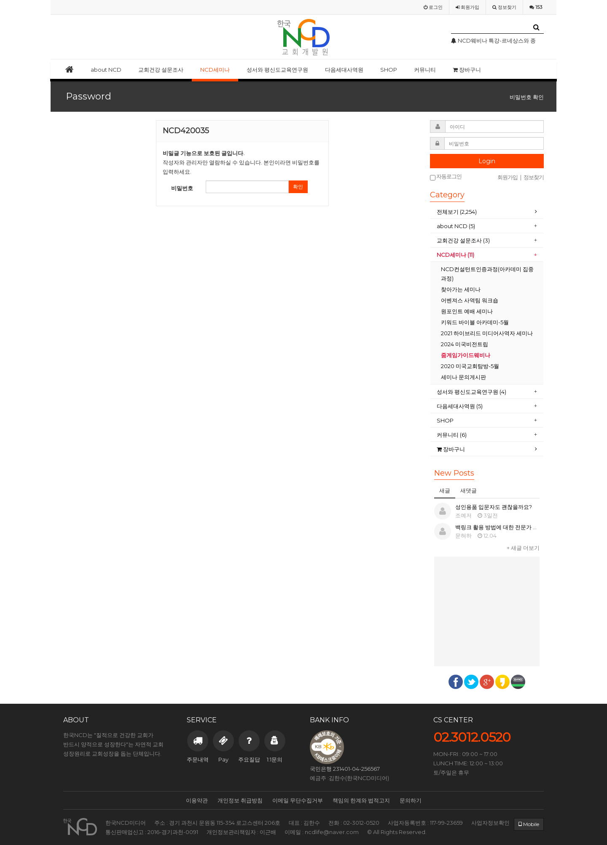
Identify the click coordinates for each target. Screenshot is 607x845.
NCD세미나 (215, 69)
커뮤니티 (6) (452, 434)
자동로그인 (446, 176)
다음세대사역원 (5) (460, 406)
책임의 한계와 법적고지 (361, 800)
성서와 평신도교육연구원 (277, 69)
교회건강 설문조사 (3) (463, 240)
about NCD (106, 69)
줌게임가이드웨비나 (465, 355)
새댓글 (468, 490)
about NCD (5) (456, 226)
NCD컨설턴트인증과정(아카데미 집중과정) (487, 274)
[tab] (486, 212)
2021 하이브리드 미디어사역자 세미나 (487, 333)
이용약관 (197, 800)
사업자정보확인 (490, 822)
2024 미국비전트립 (464, 344)
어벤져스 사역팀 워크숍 (469, 300)
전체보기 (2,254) (457, 211)
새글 (444, 490)
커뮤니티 (425, 69)
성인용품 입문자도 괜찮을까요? (493, 506)
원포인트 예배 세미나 (467, 311)
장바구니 (467, 69)
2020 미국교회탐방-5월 (470, 366)
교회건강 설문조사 (160, 69)
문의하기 (411, 800)
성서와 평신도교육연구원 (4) (471, 391)
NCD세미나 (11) (455, 254)
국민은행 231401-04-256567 (345, 768)
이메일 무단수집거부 (297, 800)
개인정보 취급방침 (240, 800)
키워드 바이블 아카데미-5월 (475, 322)
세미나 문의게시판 (463, 377)
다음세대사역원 (344, 69)
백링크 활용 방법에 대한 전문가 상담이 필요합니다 (516, 527)
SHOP (388, 69)
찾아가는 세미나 (461, 289)
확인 (298, 186)
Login (486, 161)
